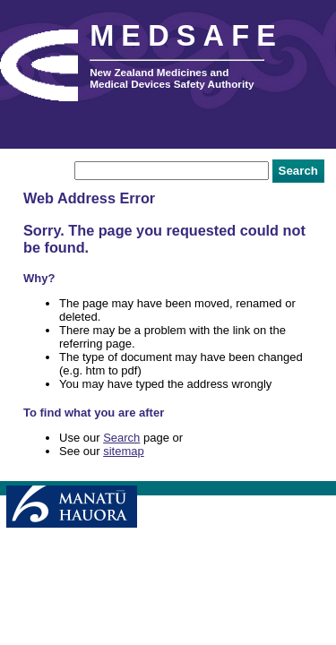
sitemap (123, 451)
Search (121, 437)
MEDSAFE (186, 36)
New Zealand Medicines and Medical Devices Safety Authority (172, 78)
